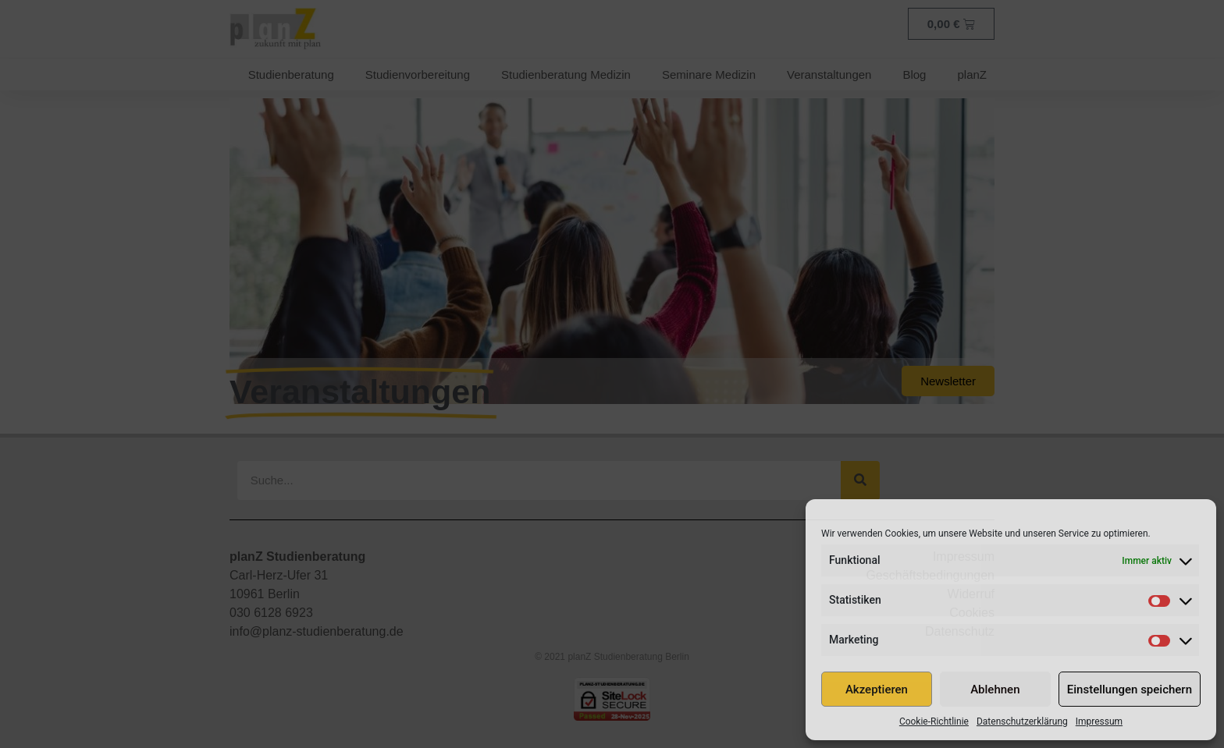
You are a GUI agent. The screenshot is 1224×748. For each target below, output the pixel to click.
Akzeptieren (876, 689)
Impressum (1099, 721)
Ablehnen (994, 689)
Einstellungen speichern (1129, 689)
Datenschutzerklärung (1022, 721)
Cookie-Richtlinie (934, 721)
